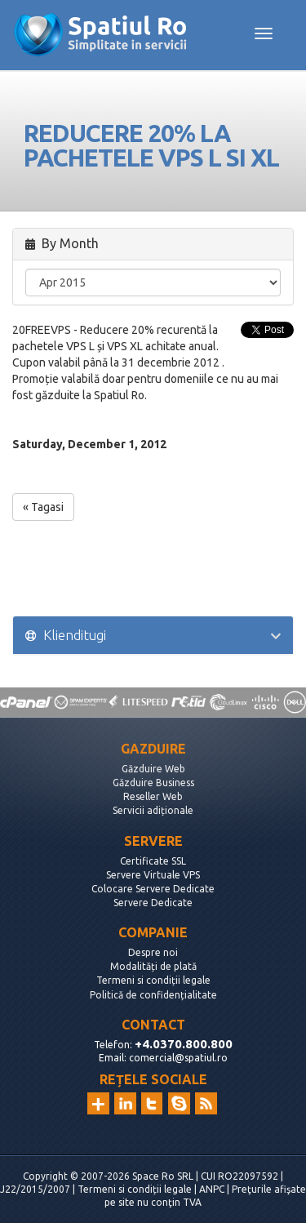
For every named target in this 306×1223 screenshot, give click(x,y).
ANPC (211, 1189)
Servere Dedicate (153, 902)
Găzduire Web (153, 768)
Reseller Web (153, 796)
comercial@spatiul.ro (178, 1057)
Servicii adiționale (153, 810)
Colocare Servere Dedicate (153, 888)
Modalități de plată (153, 966)
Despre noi (153, 952)
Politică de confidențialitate (153, 995)
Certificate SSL (153, 861)
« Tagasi (43, 507)
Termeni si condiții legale (153, 980)
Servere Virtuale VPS (153, 874)
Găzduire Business (153, 782)
